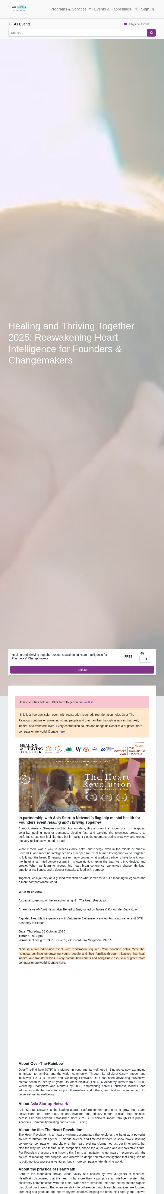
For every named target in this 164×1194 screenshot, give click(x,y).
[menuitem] (112, 9)
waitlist (88, 702)
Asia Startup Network (49, 1104)
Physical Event (136, 24)
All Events (19, 24)
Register (82, 669)
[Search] (151, 33)
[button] (136, 9)
